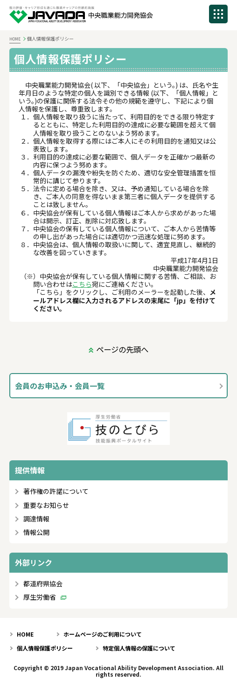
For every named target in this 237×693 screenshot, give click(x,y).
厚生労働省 (39, 597)
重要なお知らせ (46, 505)
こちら (82, 284)
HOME (15, 39)
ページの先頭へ (122, 349)
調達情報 (36, 519)
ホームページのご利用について (102, 634)
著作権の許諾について (56, 491)
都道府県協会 (43, 584)
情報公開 (36, 532)
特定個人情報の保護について (139, 648)
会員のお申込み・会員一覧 (60, 385)
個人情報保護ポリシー (45, 648)
